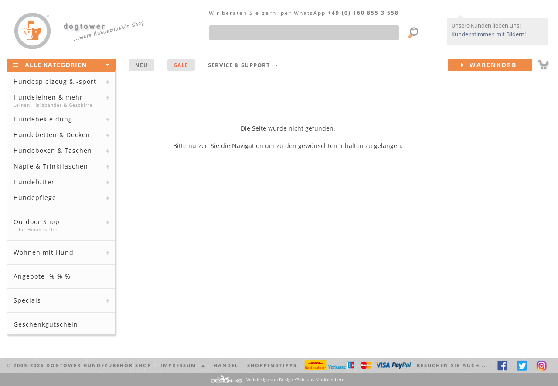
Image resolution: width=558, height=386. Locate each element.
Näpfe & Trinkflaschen (51, 166)
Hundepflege (35, 197)
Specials (27, 300)
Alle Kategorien (61, 64)
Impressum (182, 365)
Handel (226, 365)
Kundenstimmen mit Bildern (487, 34)
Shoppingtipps (272, 365)
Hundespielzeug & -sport (55, 81)
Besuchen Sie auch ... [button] (452, 365)
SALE (181, 65)
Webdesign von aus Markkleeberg (295, 379)
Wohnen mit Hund (44, 252)
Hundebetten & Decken (52, 135)
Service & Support (243, 65)
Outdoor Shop (60, 224)
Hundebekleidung (43, 119)
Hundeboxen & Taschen (53, 150)
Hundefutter (34, 182)
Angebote (42, 276)
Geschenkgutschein (46, 324)
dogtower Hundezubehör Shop (99, 365)
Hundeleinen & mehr (60, 100)
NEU (141, 65)
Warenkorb (496, 65)
